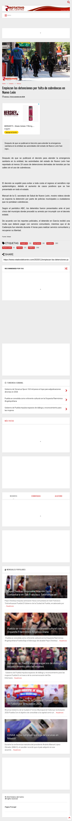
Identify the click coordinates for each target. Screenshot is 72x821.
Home (4, 83)
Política (19, 83)
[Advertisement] (36, 322)
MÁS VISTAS (9, 420)
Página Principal (10, 807)
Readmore (10, 606)
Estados (11, 83)
